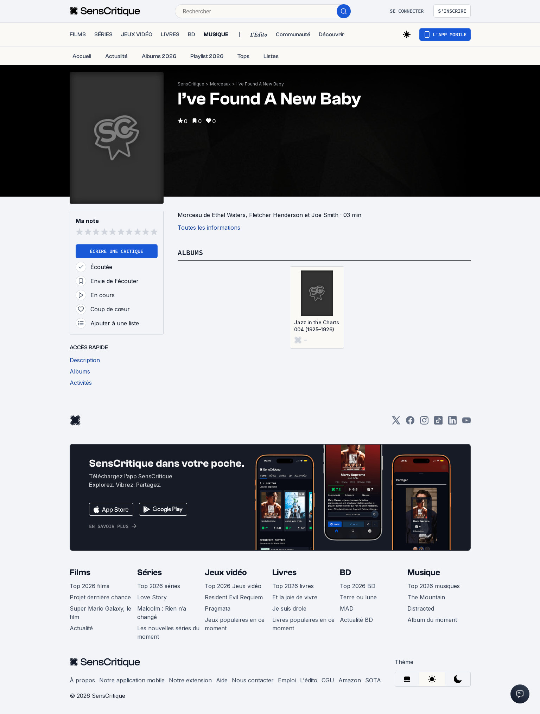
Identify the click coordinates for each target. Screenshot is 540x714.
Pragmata (217, 608)
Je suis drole (289, 608)
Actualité (81, 628)
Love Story (152, 597)
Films (80, 572)
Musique (423, 572)
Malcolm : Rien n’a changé (161, 612)
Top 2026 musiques (433, 585)
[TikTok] (438, 423)
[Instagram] (424, 423)
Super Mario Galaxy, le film (100, 612)
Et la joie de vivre (294, 597)
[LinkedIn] (452, 423)
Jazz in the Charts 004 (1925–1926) (316, 325)
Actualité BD (356, 619)
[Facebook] (410, 423)
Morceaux (220, 84)
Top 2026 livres (293, 585)
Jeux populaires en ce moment (235, 624)
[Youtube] (466, 423)
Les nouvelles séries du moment (168, 632)
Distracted (420, 608)
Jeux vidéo (226, 572)
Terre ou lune (358, 597)
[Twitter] (396, 423)
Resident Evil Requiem (234, 597)
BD (345, 572)
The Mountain (426, 597)
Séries (149, 572)
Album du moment (432, 619)
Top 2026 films (89, 585)
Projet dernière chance (100, 597)
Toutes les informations (209, 227)
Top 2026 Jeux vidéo (233, 585)
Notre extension (190, 680)
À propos (82, 680)
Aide (222, 680)
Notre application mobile (132, 680)
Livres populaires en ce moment (303, 624)
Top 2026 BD (357, 585)
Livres (284, 572)
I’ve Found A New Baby (260, 84)
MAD (347, 608)
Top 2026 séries (158, 585)
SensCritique (191, 84)
